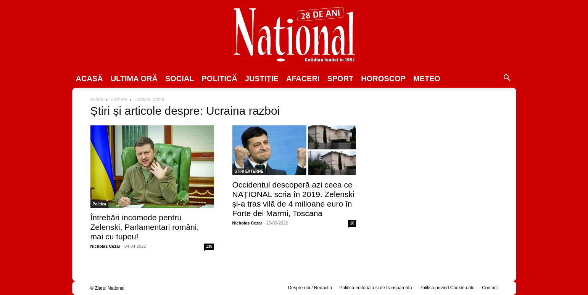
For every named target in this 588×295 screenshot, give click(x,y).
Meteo (426, 78)
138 (209, 246)
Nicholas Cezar (105, 246)
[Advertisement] (436, 154)
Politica (99, 204)
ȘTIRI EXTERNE (249, 171)
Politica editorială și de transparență (376, 287)
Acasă (89, 78)
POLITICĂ (219, 78)
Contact (490, 287)
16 (352, 223)
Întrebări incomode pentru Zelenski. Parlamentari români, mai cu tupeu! (144, 227)
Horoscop (383, 78)
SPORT (340, 78)
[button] (507, 79)
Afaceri (303, 78)
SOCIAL (179, 78)
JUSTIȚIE (262, 78)
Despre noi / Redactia (310, 287)
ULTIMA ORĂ (134, 78)
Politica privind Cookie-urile (447, 287)
